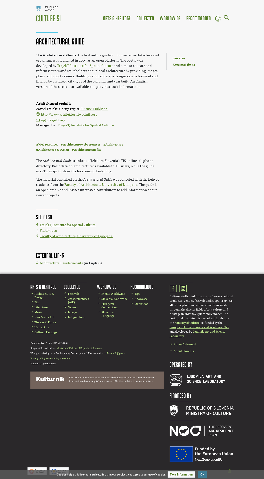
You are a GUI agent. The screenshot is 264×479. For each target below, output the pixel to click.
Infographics (76, 317)
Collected (145, 18)
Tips (137, 293)
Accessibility (218, 18)
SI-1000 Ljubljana (94, 109)
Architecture (114, 144)
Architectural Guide (59, 55)
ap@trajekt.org (53, 120)
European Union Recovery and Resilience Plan (199, 327)
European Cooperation (109, 305)
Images (72, 312)
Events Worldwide (113, 293)
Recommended (198, 18)
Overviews (141, 304)
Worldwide (170, 18)
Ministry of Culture (187, 322)
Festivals (73, 293)
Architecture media (87, 149)
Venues (73, 307)
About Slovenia (184, 351)
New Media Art (44, 317)
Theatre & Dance (45, 322)
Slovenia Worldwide (114, 299)
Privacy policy (37, 358)
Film (37, 302)
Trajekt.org (48, 230)
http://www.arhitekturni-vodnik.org (69, 114)
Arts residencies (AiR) (78, 300)
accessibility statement (58, 358)
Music (38, 312)
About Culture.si (185, 344)
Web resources (48, 144)
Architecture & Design (53, 149)
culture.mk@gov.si (115, 353)
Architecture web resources (81, 144)
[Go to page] (226, 18)
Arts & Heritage (117, 18)
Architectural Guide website (61, 263)
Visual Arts (41, 327)
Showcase (141, 299)
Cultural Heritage (45, 332)
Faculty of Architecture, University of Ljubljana (100, 185)
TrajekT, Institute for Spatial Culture (86, 125)
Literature (41, 307)
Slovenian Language (108, 314)
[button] (181, 474)
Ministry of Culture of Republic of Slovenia (79, 348)
